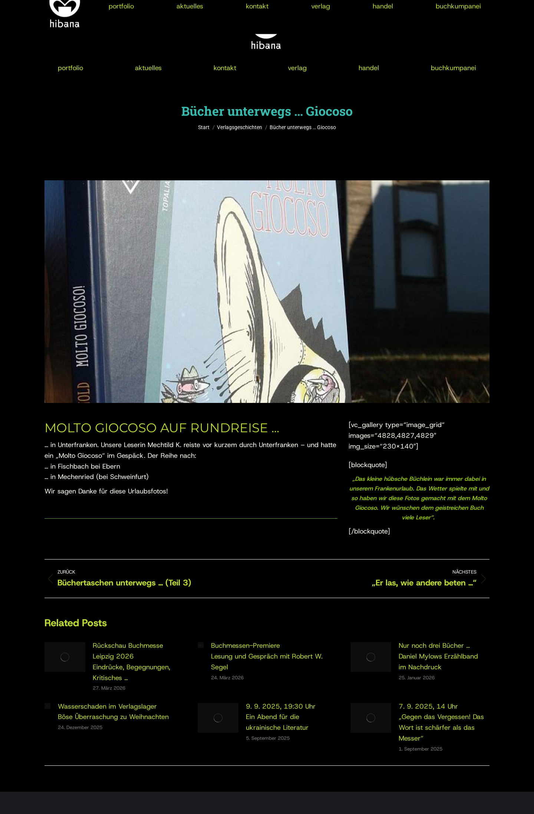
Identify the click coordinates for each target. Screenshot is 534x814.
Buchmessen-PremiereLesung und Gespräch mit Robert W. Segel (267, 656)
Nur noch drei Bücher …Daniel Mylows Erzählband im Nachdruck (438, 656)
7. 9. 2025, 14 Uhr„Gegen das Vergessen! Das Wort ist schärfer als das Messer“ (441, 722)
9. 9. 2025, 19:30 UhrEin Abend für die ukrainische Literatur (281, 717)
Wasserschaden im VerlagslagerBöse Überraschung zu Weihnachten (113, 712)
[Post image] (64, 657)
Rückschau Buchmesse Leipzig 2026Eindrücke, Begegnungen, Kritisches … (131, 661)
